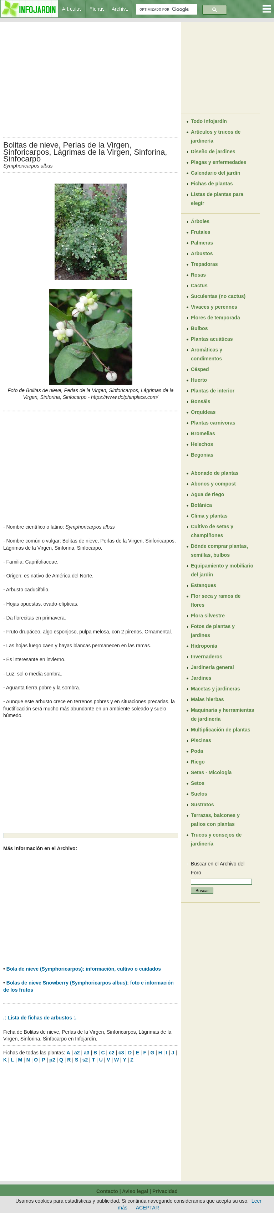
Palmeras (202, 243)
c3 (121, 1052)
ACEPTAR (147, 1208)
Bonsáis (200, 401)
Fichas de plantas (212, 183)
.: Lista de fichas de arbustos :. (39, 1018)
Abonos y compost (213, 484)
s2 (85, 1060)
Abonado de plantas (215, 473)
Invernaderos (206, 656)
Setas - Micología (211, 772)
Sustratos (202, 804)
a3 (87, 1052)
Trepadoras (204, 264)
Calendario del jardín (215, 173)
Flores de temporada (215, 317)
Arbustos (202, 253)
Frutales (200, 232)
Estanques (203, 585)
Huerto (199, 380)
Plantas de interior (212, 391)
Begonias (202, 455)
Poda (197, 751)
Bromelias (203, 433)
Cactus (199, 285)
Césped (200, 369)
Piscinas (201, 740)
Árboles (200, 221)
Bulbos (199, 328)
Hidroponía (204, 646)
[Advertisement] (90, 78)
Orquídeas (203, 412)
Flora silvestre (208, 615)
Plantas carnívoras (213, 423)
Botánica (201, 505)
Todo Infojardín (209, 121)
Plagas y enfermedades (219, 162)
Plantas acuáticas (212, 339)
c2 (112, 1052)
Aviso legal (135, 1191)
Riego (198, 762)
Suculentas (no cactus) (218, 296)
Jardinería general (212, 667)
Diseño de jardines (213, 151)
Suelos (199, 794)
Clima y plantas (209, 516)
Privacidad (165, 1191)
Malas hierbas (207, 699)
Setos (197, 783)
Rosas (198, 275)
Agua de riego (207, 494)
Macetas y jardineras (215, 689)
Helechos (202, 444)
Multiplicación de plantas (220, 730)
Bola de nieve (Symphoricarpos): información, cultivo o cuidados (83, 969)
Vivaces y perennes (214, 307)
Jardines (201, 678)
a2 (77, 1052)
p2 (52, 1060)
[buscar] (165, 9)
